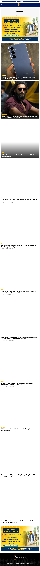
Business (3, 197)
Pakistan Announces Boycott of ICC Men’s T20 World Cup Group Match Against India (18, 246)
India (3, 152)
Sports (2, 243)
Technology (4, 75)
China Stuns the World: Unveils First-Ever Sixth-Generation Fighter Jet (17, 521)
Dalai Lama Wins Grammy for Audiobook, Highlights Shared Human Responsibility (18, 292)
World (2, 289)
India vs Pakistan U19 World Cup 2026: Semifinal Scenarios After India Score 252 (17, 383)
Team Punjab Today (4, 202)
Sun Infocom (30, 563)
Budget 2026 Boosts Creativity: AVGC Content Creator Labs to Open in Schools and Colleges (19, 337)
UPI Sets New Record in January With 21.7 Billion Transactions (17, 429)
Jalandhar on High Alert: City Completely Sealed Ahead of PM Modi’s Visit (19, 475)
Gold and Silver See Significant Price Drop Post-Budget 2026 (19, 200)
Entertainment (4, 114)
